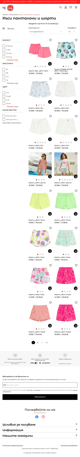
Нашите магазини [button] (17, 435)
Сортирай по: (34, 28)
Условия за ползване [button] (19, 424)
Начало (5, 15)
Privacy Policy (30, 390)
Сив (5, 100)
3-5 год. (7, 53)
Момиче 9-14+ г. (10, 119)
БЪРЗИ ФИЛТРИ (9, 110)
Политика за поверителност (12, 445)
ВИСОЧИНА (7, 63)
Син (5, 92)
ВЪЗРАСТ (6, 40)
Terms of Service (37, 390)
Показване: (72, 28)
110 (5, 80)
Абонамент (40, 397)
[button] (35, 66)
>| (46, 343)
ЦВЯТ (4, 87)
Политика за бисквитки (69, 445)
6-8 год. (7, 57)
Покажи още (12, 60)
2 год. (6, 49)
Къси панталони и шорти (29, 15)
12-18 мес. (7, 46)
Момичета (13, 15)
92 (5, 69)
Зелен (6, 103)
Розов (6, 96)
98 (5, 73)
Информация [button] (12, 430)
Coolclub (34, 453)
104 (5, 76)
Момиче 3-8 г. (9, 116)
